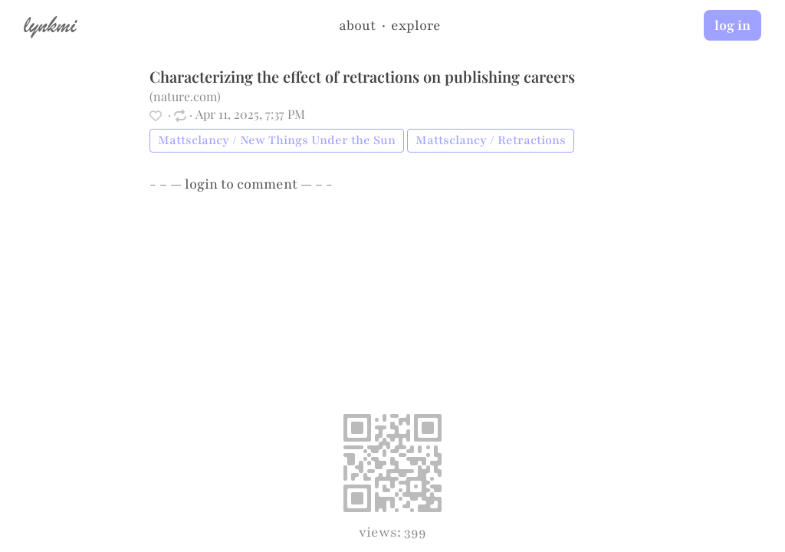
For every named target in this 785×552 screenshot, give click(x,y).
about (357, 25)
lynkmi (50, 24)
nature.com (185, 96)
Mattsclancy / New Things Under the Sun (277, 140)
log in (732, 25)
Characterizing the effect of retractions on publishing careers (362, 76)
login (201, 184)
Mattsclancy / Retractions (490, 140)
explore (416, 25)
